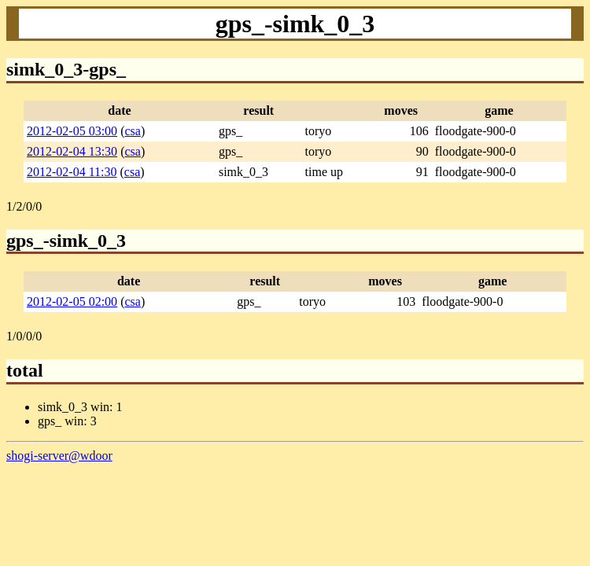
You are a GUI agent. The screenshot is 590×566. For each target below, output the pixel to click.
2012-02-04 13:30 (72, 151)
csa (132, 131)
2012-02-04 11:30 (72, 171)
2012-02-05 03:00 (72, 131)
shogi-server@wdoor (59, 455)
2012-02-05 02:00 (72, 301)
